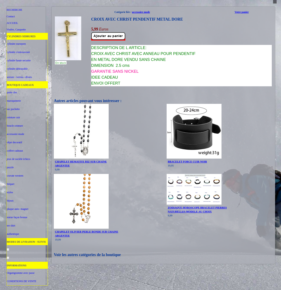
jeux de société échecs (18, 159)
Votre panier (242, 12)
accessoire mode (15, 134)
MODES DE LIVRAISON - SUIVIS (26, 241)
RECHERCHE (14, 9)
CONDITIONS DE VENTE (21, 281)
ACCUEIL (12, 23)
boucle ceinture (15, 125)
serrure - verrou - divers (19, 77)
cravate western (15, 175)
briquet (10, 184)
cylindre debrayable (17, 68)
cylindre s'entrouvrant (18, 52)
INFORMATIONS (16, 265)
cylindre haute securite (19, 60)
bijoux (10, 200)
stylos (10, 192)
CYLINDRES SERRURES (21, 36)
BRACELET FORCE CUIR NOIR (187, 161)
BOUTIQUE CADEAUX (20, 85)
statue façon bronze (17, 217)
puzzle (10, 167)
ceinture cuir (13, 117)
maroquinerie (14, 100)
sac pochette (13, 109)
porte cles (12, 92)
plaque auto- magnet (17, 208)
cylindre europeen (16, 43)
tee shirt (11, 225)
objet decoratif (14, 142)
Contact (11, 16)
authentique (13, 233)
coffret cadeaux (15, 150)
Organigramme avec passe (20, 272)
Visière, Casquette (16, 29)
